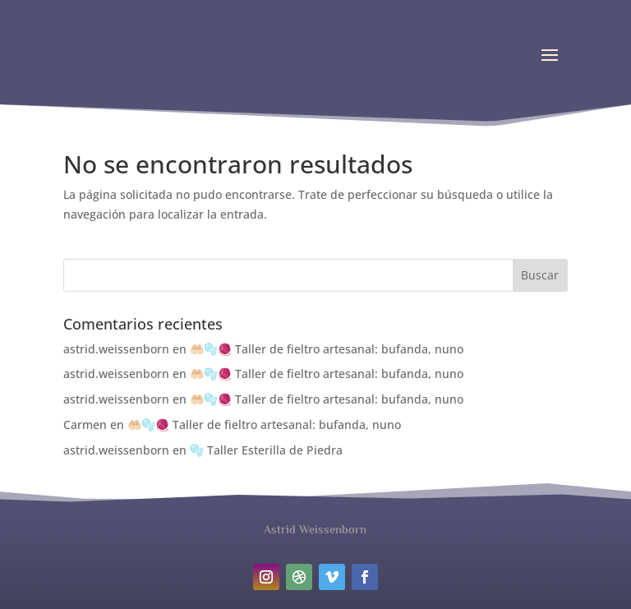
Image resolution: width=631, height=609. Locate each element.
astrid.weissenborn (116, 349)
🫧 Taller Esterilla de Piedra (266, 450)
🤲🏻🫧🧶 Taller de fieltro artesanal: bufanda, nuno (326, 349)
